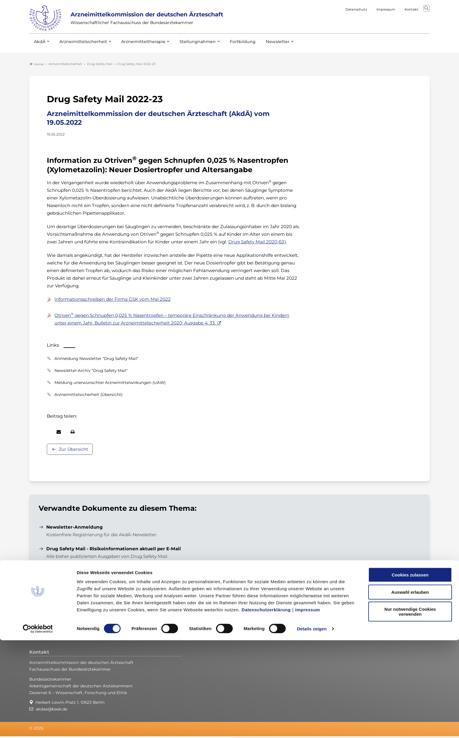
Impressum (307, 707)
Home (37, 66)
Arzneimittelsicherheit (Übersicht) (88, 396)
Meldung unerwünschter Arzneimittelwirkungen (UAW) (109, 384)
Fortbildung (232, 46)
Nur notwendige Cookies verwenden (410, 709)
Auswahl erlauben (410, 689)
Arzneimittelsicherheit (81, 46)
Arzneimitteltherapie (138, 46)
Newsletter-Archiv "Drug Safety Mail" (91, 372)
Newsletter (266, 46)
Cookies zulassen (410, 672)
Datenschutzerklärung (266, 707)
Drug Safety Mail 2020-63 (256, 243)
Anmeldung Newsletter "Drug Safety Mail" (96, 360)
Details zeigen (311, 726)
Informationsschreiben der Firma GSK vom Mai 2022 (112, 300)
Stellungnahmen (189, 46)
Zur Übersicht (73, 450)
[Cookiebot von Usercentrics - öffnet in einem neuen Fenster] (38, 726)
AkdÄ (39, 46)
